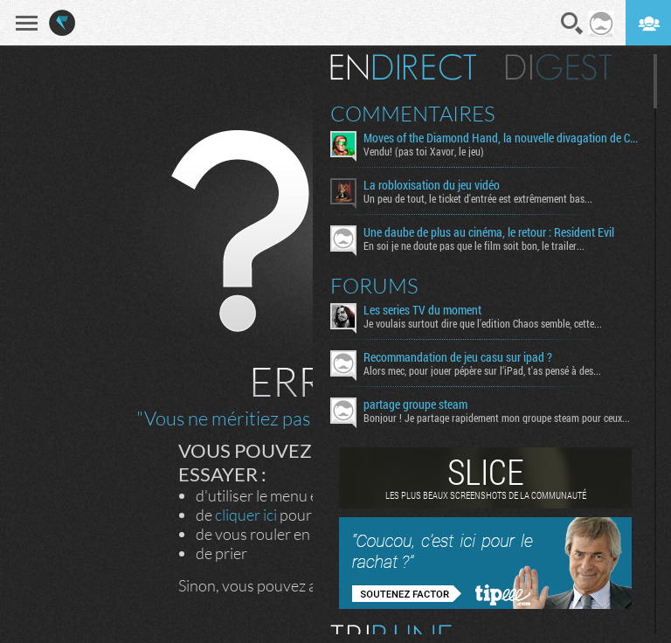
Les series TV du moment (422, 310)
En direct (403, 67)
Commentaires (412, 113)
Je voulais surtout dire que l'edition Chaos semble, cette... (482, 323)
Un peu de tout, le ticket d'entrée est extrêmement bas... (477, 198)
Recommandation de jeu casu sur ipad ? (457, 357)
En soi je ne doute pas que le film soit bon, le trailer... (474, 245)
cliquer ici (246, 514)
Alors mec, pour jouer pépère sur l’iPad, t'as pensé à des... (482, 370)
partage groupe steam (415, 404)
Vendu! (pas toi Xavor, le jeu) (423, 151)
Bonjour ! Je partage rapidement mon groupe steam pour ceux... (496, 417)
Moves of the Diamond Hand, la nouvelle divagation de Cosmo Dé (501, 138)
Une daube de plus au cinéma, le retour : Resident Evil (488, 232)
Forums (374, 286)
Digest (558, 67)
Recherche (572, 23)
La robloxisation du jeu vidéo (431, 185)
